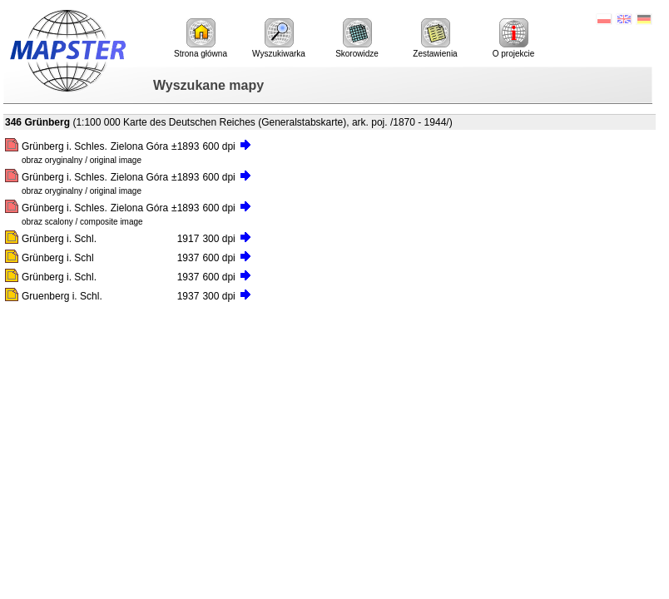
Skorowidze (357, 38)
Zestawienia (435, 38)
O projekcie (514, 38)
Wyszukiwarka (278, 38)
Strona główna (200, 38)
